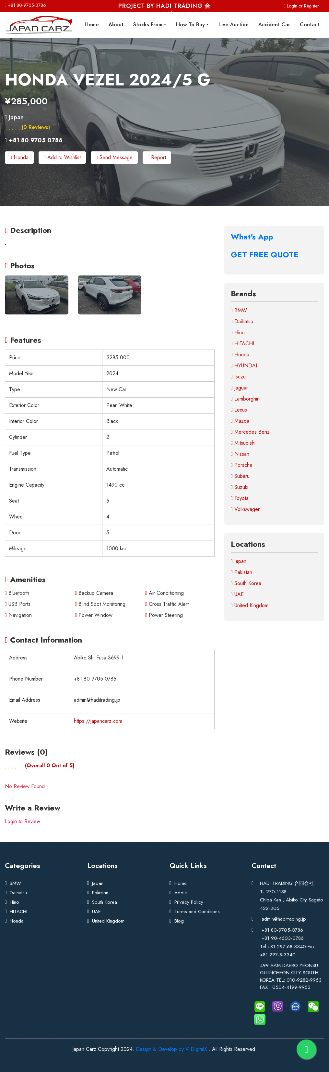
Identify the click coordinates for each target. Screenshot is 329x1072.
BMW (239, 310)
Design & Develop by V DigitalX (171, 1048)
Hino (238, 332)
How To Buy (190, 24)
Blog (179, 920)
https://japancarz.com (98, 720)
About (116, 24)
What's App (252, 236)
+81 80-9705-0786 (25, 5)
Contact (309, 24)
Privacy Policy (188, 901)
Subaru (240, 475)
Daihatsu (242, 321)
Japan (238, 561)
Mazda (240, 420)
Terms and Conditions (197, 911)
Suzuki (239, 487)
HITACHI (242, 343)
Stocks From (147, 24)
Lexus (239, 409)
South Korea (246, 583)
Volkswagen (246, 509)
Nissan (240, 453)
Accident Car (274, 24)
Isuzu (238, 376)
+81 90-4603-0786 (283, 937)
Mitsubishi (243, 442)
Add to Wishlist (62, 157)
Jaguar (239, 387)
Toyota (240, 498)
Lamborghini (246, 398)
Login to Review (22, 821)
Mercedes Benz (250, 431)
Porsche (242, 464)
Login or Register (301, 6)
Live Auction (233, 24)
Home (92, 24)
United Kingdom (249, 605)
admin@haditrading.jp (284, 918)
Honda (19, 157)
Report (157, 157)
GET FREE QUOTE (265, 254)
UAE (237, 594)
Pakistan (241, 572)
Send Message (114, 157)
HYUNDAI (244, 365)
